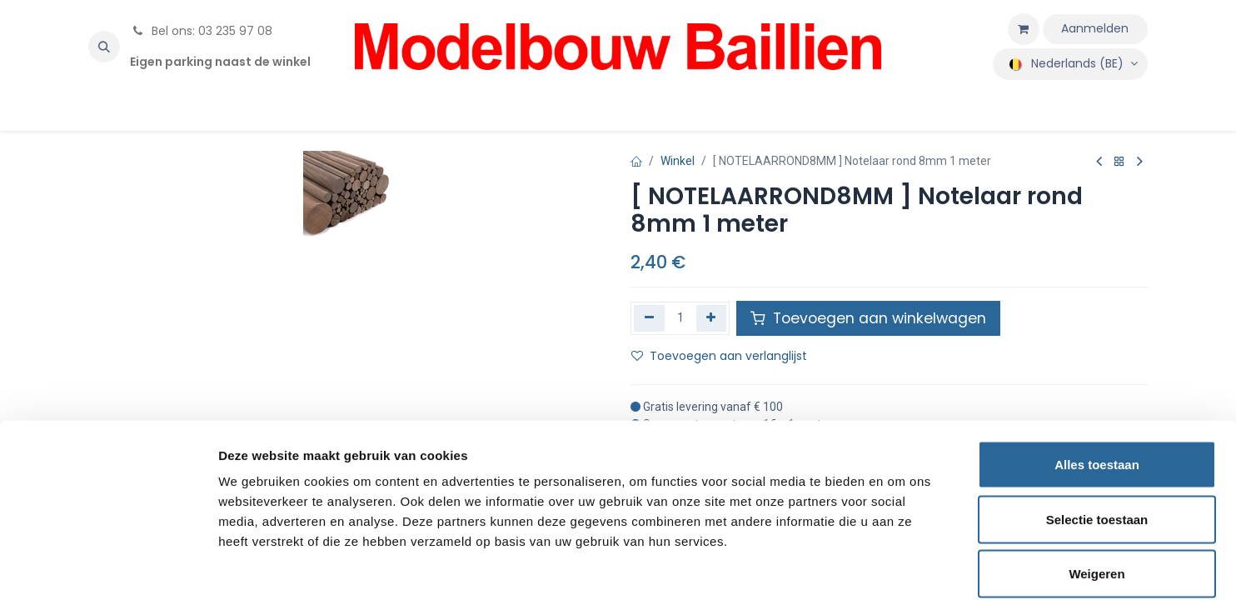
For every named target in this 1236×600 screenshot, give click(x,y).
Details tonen (899, 567)
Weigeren (1096, 490)
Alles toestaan (1096, 381)
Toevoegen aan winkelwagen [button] (868, 318)
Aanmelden (1095, 28)
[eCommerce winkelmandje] (1023, 29)
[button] (104, 46)
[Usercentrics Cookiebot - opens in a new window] (108, 567)
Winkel (677, 161)
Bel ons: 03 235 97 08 (201, 30)
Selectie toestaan (1097, 436)
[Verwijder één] (649, 318)
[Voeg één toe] (711, 318)
